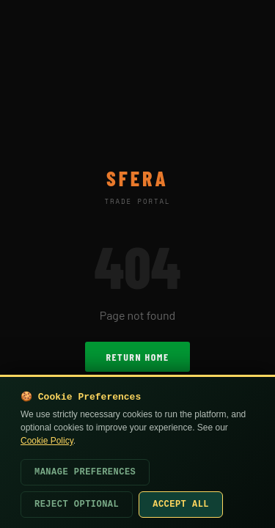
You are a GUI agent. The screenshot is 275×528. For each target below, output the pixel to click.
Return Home (137, 357)
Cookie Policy (47, 441)
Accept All (181, 504)
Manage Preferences (85, 472)
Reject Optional (76, 504)
